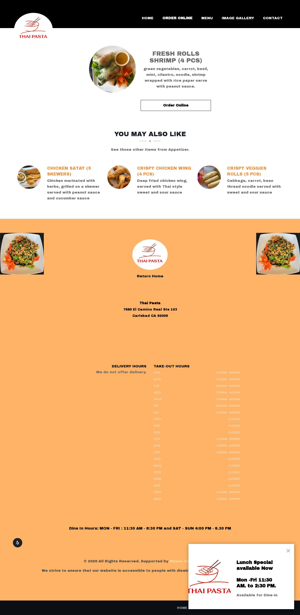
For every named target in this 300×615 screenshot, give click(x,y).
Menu (207, 18)
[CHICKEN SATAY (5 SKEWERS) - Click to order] (30, 177)
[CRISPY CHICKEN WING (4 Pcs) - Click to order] (120, 177)
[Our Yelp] (17, 542)
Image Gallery (238, 18)
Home (148, 18)
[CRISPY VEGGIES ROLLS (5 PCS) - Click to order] (210, 177)
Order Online (177, 18)
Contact (273, 18)
